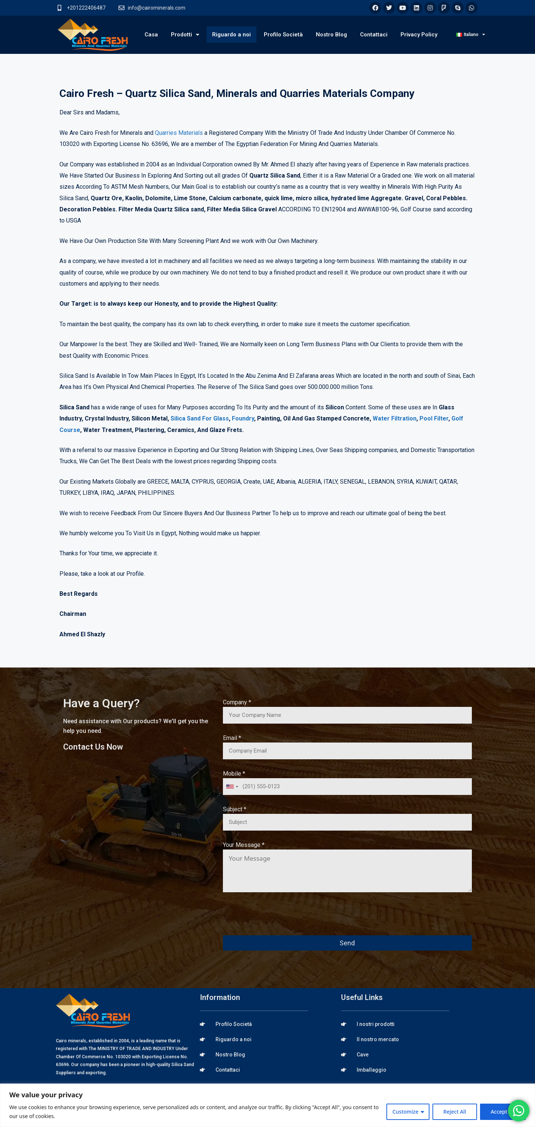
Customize (405, 1111)
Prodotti (185, 34)
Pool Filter (433, 418)
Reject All (454, 1111)
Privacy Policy (419, 34)
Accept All (503, 1111)
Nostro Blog (331, 34)
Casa (151, 34)
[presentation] (279, 918)
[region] (267, 1105)
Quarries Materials (179, 132)
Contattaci (374, 34)
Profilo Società (283, 34)
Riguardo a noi (231, 34)
